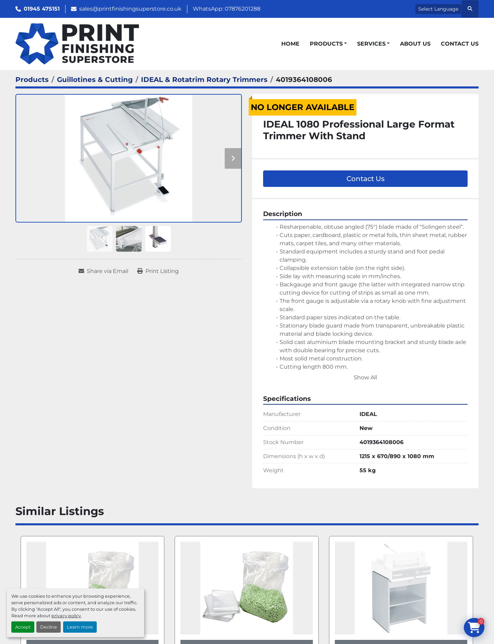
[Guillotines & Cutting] (95, 79)
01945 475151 (42, 8)
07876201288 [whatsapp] (242, 8)
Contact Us (460, 43)
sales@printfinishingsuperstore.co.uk (130, 8)
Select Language (438, 9)
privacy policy (66, 615)
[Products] (32, 79)
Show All (365, 377)
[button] (328, 44)
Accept (23, 627)
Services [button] (371, 43)
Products (326, 43)
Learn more (80, 627)
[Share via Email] (103, 271)
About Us (415, 43)
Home (290, 43)
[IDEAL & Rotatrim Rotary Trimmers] (204, 79)
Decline (48, 627)
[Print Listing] (158, 271)
